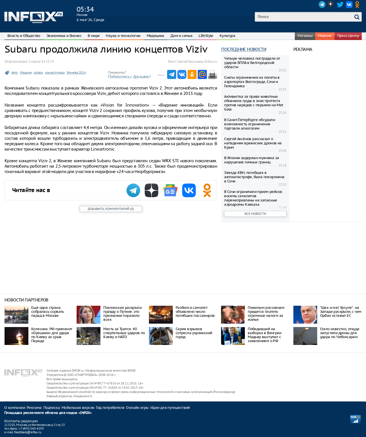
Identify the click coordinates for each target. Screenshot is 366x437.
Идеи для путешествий (170, 407)
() (111, 209)
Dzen (331, 4)
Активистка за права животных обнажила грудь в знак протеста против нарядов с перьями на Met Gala (253, 103)
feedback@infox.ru (27, 432)
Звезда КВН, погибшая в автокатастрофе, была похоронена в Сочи (254, 177)
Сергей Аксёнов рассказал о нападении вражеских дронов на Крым (253, 143)
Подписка (51, 407)
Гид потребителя (110, 407)
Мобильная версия (78, 407)
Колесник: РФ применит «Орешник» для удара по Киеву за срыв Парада (51, 334)
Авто (14, 72)
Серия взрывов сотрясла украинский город (194, 332)
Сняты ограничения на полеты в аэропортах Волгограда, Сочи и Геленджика (252, 81)
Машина (25, 72)
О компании (14, 407)
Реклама (34, 407)
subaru (38, 72)
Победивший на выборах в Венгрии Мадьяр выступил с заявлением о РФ (264, 334)
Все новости (255, 214)
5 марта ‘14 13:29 (41, 61)
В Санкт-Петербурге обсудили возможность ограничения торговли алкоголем (249, 124)
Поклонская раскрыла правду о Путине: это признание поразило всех (122, 313)
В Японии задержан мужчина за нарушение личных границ (251, 160)
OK (358, 4)
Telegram (322, 4)
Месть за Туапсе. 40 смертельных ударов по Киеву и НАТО (124, 332)
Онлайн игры (137, 407)
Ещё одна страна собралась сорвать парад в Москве (47, 311)
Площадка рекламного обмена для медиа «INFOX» (48, 413)
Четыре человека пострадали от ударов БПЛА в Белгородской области (252, 62)
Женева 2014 (76, 72)
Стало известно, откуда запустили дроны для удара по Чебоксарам (339, 332)
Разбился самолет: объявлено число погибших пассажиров (195, 311)
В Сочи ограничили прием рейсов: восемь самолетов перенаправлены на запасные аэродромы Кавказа (253, 198)
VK (349, 4)
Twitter (340, 4)
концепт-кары (55, 72)
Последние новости (243, 49)
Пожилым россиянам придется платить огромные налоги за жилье (266, 313)
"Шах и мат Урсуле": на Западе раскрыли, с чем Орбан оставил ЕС (340, 311)
